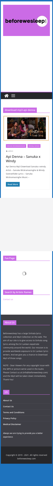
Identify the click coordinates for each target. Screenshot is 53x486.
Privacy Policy (9, 418)
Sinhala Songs (34, 146)
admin (10, 151)
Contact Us (8, 406)
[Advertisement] (26, 66)
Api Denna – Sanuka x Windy (23, 158)
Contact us (8, 299)
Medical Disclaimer (12, 424)
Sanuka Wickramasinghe (16, 146)
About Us (7, 400)
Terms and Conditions (13, 412)
